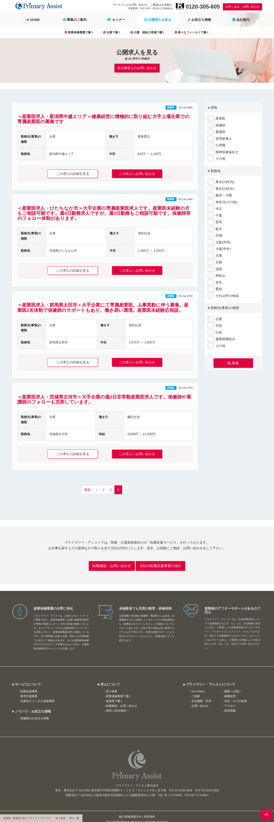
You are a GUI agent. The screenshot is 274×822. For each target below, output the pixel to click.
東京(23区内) (225, 181)
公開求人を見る (157, 20)
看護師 (220, 131)
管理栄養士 (223, 137)
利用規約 (149, 811)
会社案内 (241, 20)
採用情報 (230, 705)
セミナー (116, 20)
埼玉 (218, 208)
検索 (233, 361)
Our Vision (198, 685)
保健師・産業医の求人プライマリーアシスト (27, 818)
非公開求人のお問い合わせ (137, 67)
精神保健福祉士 (226, 151)
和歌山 (220, 274)
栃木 (218, 228)
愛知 (218, 288)
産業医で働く (114, 695)
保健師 (220, 124)
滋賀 (218, 268)
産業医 (171, 106)
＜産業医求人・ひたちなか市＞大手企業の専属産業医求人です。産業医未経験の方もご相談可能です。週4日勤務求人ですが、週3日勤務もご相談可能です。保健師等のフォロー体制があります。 (103, 211)
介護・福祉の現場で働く (147, 32)
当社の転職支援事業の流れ (160, 561)
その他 (220, 158)
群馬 (218, 221)
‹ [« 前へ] (96, 485)
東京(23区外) (225, 187)
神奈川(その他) (226, 201)
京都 (218, 261)
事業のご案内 (75, 20)
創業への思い (232, 685)
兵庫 (218, 254)
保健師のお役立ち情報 (34, 712)
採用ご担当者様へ (117, 705)
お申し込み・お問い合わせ (242, 6)
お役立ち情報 (199, 20)
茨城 (218, 234)
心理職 (220, 144)
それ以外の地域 (226, 294)
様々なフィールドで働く (192, 32)
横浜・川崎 (223, 194)
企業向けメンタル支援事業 (37, 695)
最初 (87, 485)
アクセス (230, 700)
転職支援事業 (28, 685)
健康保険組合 (225, 338)
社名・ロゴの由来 (235, 695)
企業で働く (112, 32)
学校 (218, 325)
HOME (33, 20)
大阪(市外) (223, 248)
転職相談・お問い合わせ (112, 561)
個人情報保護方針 (130, 811)
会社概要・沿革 (201, 695)
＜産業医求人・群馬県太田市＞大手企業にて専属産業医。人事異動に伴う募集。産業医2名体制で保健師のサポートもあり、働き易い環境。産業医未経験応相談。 (103, 305)
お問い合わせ (199, 700)
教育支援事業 (28, 691)
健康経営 (230, 691)
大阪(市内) (223, 241)
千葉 (218, 214)
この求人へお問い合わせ (139, 172)
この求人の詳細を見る (70, 172)
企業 (218, 318)
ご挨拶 (195, 691)
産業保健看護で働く (79, 32)
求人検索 (60, 818)
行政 (218, 331)
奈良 (218, 281)
